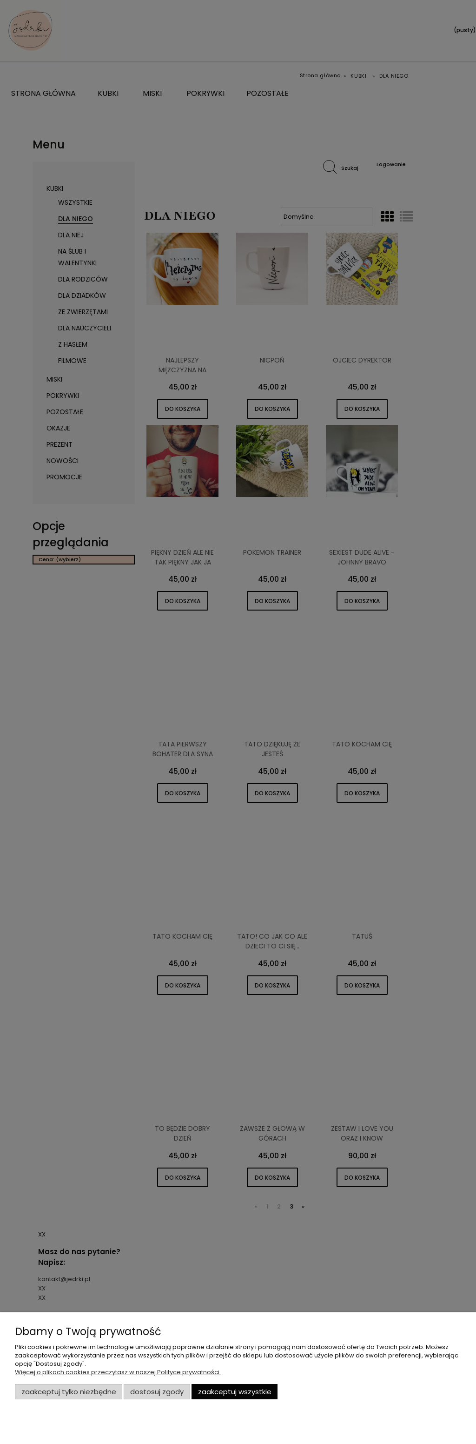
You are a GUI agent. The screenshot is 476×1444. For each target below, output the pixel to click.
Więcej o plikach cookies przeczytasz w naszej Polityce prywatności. (118, 1372)
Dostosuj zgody (157, 1392)
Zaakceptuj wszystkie (234, 1392)
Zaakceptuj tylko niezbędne (68, 1392)
